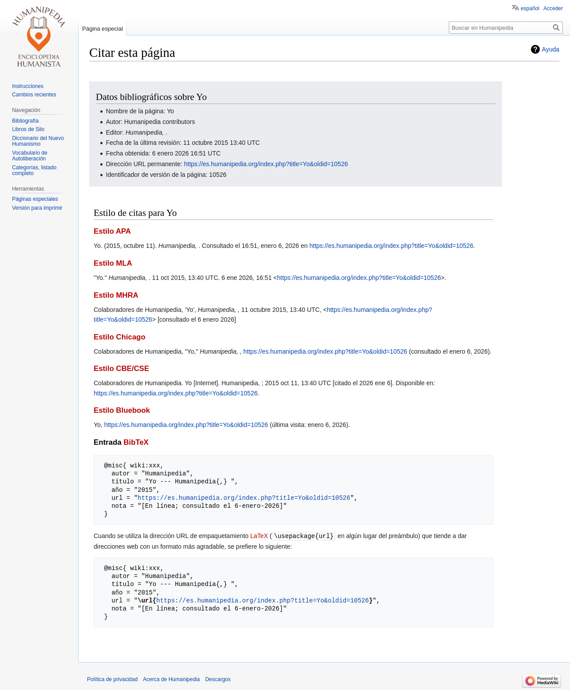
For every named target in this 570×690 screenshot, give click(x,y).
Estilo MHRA (116, 295)
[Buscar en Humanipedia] (506, 27)
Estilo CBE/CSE (121, 368)
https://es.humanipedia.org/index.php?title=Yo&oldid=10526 (266, 164)
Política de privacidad (112, 679)
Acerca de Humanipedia (171, 679)
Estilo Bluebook (122, 410)
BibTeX (136, 442)
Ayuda (550, 49)
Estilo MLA (113, 263)
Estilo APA (112, 231)
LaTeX (259, 535)
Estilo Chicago (120, 337)
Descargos (217, 679)
